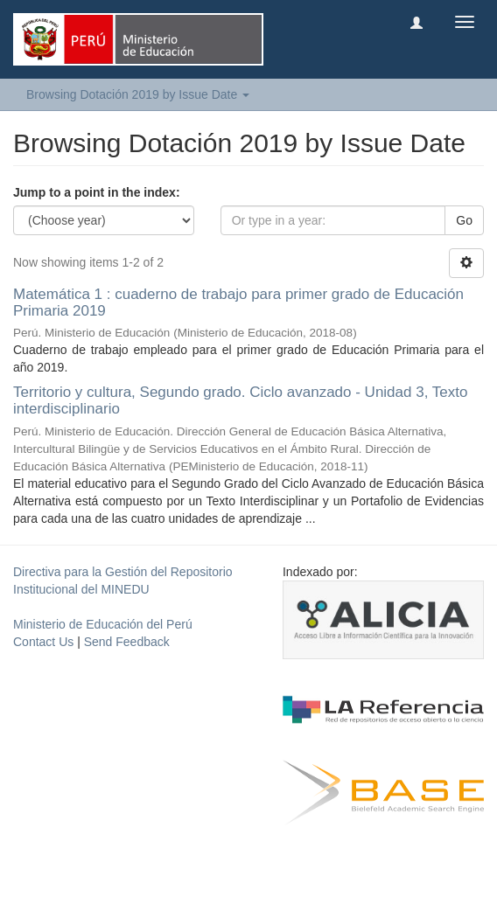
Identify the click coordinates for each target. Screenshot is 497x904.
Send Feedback (127, 642)
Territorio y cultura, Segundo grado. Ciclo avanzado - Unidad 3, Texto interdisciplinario (240, 400)
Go (464, 220)
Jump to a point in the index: (96, 192)
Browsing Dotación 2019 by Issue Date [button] (137, 94)
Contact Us (43, 642)
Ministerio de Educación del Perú (102, 624)
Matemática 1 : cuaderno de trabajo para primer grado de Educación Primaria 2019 (238, 302)
